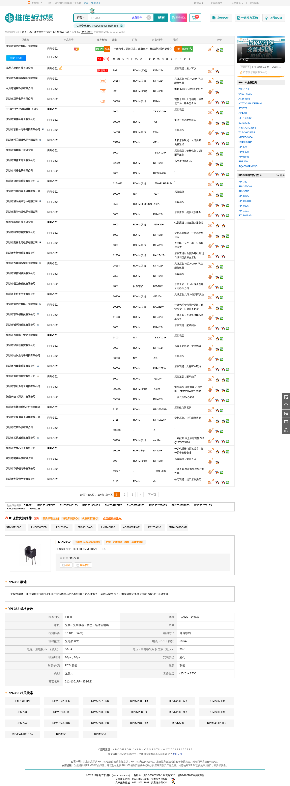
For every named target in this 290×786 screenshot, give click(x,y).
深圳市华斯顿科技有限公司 (20, 252)
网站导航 (256, 3)
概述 (66, 565)
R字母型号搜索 (42, 31)
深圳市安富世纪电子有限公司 (22, 242)
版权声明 (199, 775)
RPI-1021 (243, 210)
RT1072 (242, 108)
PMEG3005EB (39, 527)
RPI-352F (243, 191)
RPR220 (243, 161)
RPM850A (100, 734)
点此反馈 (177, 754)
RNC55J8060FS (91, 505)
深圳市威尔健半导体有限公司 (22, 201)
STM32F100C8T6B (16, 527)
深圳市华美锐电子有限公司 (20, 468)
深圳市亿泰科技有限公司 (19, 427)
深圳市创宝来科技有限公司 (20, 283)
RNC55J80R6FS (46, 505)
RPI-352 (52, 56)
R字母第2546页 (61, 31)
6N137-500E (245, 93)
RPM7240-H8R (100, 723)
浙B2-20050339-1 (153, 775)
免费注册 (96, 3)
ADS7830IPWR (131, 527)
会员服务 (237, 3)
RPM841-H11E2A (22, 734)
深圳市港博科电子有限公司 (20, 119)
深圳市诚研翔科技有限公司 (20, 324)
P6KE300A (62, 527)
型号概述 (179, 17)
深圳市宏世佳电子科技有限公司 (23, 417)
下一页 (152, 494)
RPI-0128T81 (245, 201)
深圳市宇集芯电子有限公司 (20, 448)
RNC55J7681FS (203, 505)
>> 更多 (281, 175)
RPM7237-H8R (61, 700)
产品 (80, 17)
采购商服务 (217, 3)
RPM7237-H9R (100, 700)
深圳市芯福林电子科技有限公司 (23, 129)
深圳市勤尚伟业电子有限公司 (22, 211)
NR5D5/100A (245, 137)
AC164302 (244, 98)
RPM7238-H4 (61, 711)
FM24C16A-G (85, 527)
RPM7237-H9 (217, 700)
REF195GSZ (245, 118)
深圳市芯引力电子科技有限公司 (23, 386)
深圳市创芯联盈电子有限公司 (22, 46)
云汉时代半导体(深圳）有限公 (22, 109)
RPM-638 (243, 151)
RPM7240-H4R (61, 723)
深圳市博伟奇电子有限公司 (20, 160)
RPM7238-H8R (100, 711)
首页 (24, 31)
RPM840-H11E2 (216, 723)
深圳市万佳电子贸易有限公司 (22, 335)
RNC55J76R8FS (181, 505)
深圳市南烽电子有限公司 (19, 150)
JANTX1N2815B (247, 127)
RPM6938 (243, 156)
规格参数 (83, 565)
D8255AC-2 (154, 527)
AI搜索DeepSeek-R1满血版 (100, 25)
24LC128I (243, 89)
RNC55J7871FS (135, 505)
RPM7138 (35, 508)
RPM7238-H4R (139, 700)
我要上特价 (16, 58)
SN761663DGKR (178, 527)
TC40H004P (245, 142)
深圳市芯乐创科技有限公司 (20, 314)
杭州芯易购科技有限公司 (19, 67)
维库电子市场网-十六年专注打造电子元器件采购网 (29, 18)
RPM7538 (178, 723)
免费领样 (137, 17)
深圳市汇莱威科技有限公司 (20, 437)
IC (30, 31)
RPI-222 (28, 505)
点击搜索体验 (112, 518)
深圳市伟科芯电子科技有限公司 (23, 191)
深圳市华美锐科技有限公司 (20, 345)
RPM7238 (22, 711)
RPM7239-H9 (217, 711)
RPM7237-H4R (22, 700)
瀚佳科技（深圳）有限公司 (20, 396)
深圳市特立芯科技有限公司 (20, 232)
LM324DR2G (108, 527)
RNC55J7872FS (113, 505)
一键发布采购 (247, 18)
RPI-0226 (243, 205)
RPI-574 (242, 147)
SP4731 (242, 113)
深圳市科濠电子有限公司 (19, 170)
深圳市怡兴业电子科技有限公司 (23, 355)
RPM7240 (22, 723)
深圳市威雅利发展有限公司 (20, 273)
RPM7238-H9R (178, 711)
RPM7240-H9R (139, 723)
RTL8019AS (245, 215)
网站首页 (199, 3)
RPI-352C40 (245, 186)
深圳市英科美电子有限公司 (20, 293)
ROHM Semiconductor (87, 542)
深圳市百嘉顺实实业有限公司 (22, 78)
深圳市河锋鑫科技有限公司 (20, 365)
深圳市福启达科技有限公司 (20, 180)
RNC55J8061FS (69, 505)
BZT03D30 (244, 122)
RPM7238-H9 (139, 711)
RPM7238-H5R (178, 700)
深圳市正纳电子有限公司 (19, 98)
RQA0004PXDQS (248, 166)
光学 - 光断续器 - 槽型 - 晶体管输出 (125, 542)
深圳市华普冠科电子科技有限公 (23, 406)
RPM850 (61, 734)
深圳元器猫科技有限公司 (19, 222)
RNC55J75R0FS (16, 508)
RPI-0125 (243, 196)
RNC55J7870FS (158, 505)
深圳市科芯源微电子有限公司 (22, 139)
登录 (86, 3)
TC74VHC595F (246, 132)
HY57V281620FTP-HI (250, 103)
